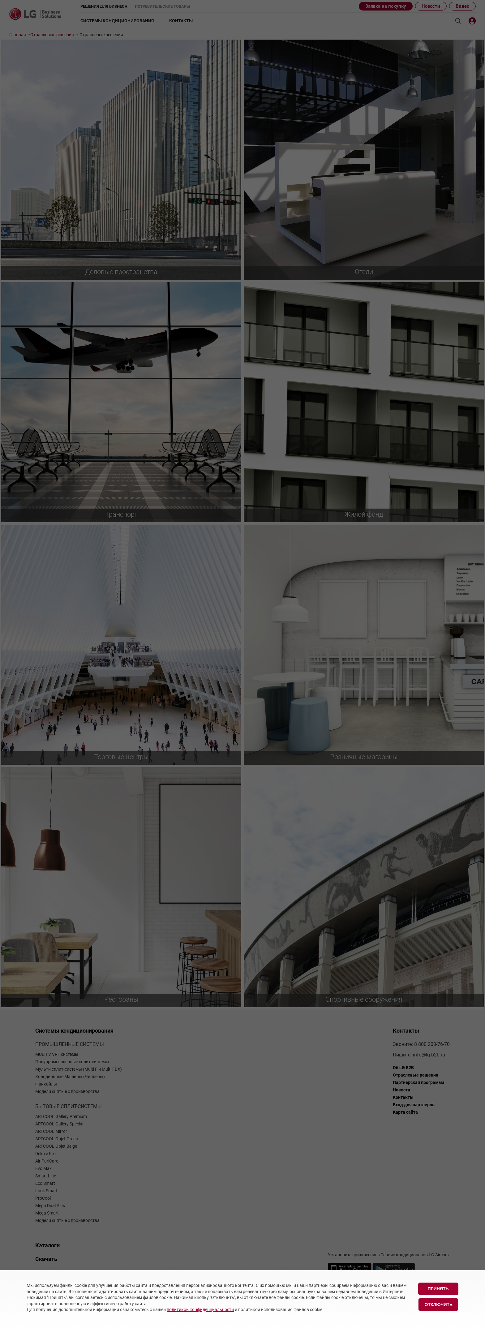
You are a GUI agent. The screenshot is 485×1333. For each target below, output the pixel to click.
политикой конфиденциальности (200, 1309)
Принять (438, 1288)
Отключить (439, 1304)
